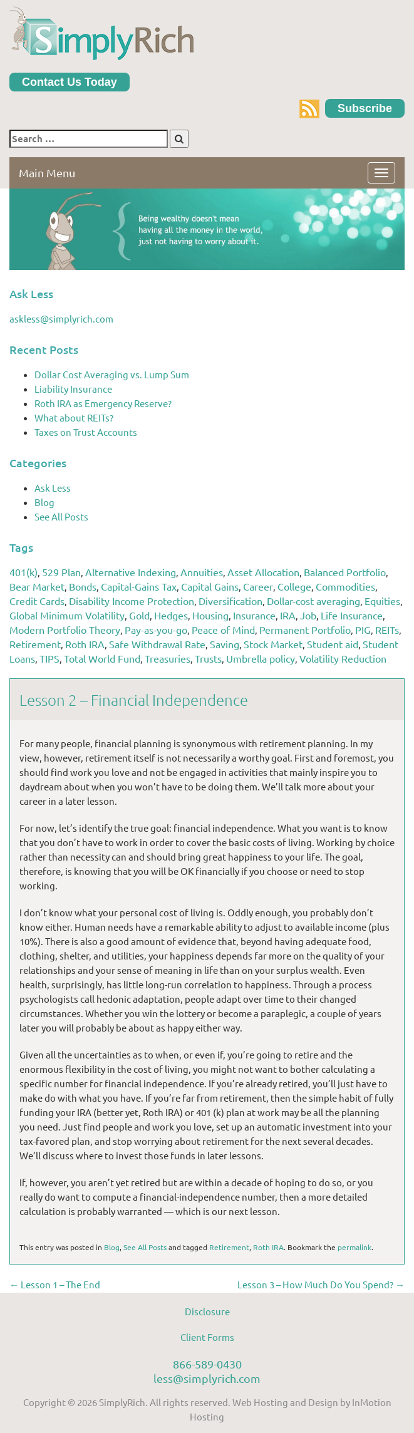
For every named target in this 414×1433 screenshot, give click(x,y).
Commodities (345, 586)
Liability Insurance (73, 389)
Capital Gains (210, 586)
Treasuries (167, 658)
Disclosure (207, 1311)
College (294, 586)
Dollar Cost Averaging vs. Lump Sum (111, 374)
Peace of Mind (223, 629)
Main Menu (47, 172)
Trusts (208, 658)
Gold (139, 615)
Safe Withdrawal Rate (157, 644)
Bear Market (37, 586)
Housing (210, 615)
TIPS (49, 658)
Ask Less (52, 488)
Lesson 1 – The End (54, 1284)
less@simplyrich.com (207, 1378)
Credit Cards (37, 600)
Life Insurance (352, 615)
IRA (288, 615)
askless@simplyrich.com (61, 318)
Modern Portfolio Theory (64, 629)
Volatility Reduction (342, 658)
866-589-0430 (207, 1363)
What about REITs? (73, 417)
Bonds (82, 586)
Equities (382, 600)
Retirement (35, 644)
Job (308, 615)
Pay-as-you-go (156, 629)
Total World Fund (102, 658)
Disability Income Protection (131, 600)
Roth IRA (85, 644)
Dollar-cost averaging (313, 600)
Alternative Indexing (130, 572)
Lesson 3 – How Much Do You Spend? (321, 1284)
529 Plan (61, 572)
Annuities (201, 572)
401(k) (23, 572)
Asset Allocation (263, 572)
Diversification (230, 600)
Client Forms (207, 1337)
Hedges (171, 615)
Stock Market (273, 644)
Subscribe (365, 108)
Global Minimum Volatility (67, 615)
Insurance (254, 615)
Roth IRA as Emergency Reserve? (103, 403)
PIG (363, 629)
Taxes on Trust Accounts (85, 432)
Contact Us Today (69, 82)
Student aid (332, 644)
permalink (354, 1247)
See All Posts (61, 516)
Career (258, 586)
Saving (224, 644)
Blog (44, 502)
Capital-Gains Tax (139, 586)
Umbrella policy (260, 658)
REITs (387, 629)
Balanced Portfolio (345, 572)
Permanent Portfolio (305, 629)
